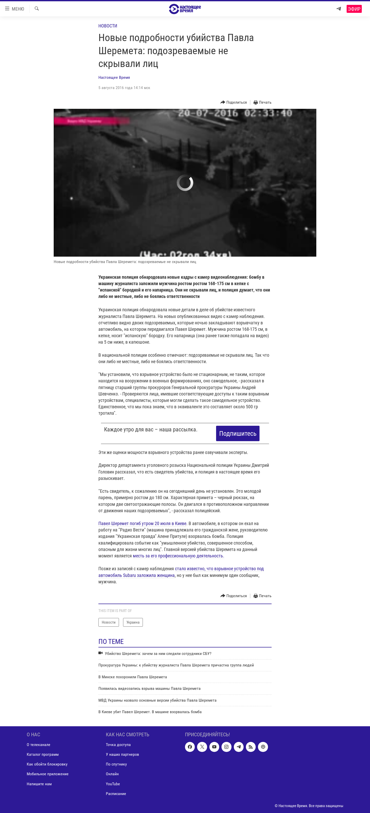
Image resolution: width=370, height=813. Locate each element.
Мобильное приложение (48, 774)
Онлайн (112, 774)
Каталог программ (43, 754)
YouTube (113, 783)
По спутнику (116, 764)
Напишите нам (39, 783)
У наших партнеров (122, 754)
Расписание (116, 793)
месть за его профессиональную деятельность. (178, 555)
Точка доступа (118, 744)
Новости (107, 25)
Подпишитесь (237, 433)
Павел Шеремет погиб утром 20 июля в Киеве (142, 523)
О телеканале (38, 744)
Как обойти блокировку (47, 764)
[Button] (233, 102)
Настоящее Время (114, 77)
